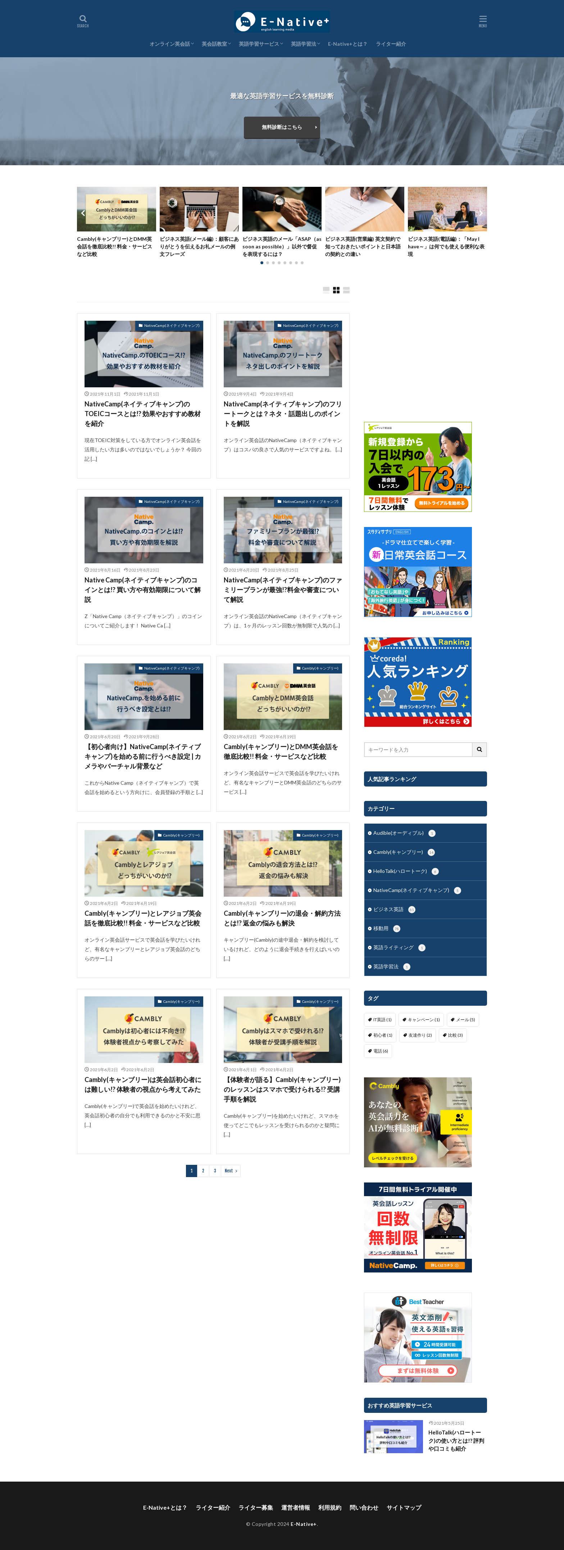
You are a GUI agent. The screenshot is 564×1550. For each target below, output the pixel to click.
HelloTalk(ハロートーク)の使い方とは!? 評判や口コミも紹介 (456, 1440)
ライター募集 (255, 1507)
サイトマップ (404, 1507)
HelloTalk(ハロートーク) (406, 871)
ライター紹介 (391, 44)
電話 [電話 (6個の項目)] (380, 1051)
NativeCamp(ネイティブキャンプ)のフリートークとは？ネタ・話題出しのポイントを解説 (283, 413)
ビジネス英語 (394, 909)
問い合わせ (364, 1507)
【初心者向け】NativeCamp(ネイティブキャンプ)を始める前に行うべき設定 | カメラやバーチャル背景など (143, 756)
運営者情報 (295, 1507)
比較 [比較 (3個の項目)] (455, 1035)
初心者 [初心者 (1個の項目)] (382, 1035)
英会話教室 (214, 44)
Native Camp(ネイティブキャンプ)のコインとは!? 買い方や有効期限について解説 (143, 589)
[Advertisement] (425, 347)
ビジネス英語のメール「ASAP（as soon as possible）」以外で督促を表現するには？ (282, 246)
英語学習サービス (259, 44)
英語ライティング (399, 947)
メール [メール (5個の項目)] (465, 1019)
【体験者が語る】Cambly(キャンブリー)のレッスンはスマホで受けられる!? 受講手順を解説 (282, 1089)
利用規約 (329, 1507)
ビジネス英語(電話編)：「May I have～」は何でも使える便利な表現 (446, 246)
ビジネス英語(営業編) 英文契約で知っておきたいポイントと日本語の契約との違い (363, 246)
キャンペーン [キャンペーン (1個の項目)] (424, 1019)
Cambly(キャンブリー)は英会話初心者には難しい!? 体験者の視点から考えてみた (143, 1084)
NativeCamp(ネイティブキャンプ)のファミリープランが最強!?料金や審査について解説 (283, 589)
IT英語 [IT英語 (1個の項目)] (382, 1019)
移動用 (386, 928)
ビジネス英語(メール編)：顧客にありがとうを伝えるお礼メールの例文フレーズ (199, 246)
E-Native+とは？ (348, 44)
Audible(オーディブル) (404, 833)
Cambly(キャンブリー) (320, 668)
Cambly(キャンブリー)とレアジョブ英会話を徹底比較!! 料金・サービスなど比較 (143, 918)
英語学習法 (303, 44)
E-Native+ (304, 1524)
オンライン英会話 (170, 44)
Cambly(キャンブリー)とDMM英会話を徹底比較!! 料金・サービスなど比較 (114, 246)
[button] (84, 213)
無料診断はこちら (282, 127)
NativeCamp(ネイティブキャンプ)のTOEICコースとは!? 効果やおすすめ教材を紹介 (143, 413)
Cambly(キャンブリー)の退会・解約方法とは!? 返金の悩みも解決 (282, 918)
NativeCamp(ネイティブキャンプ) (172, 325)
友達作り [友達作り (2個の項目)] (420, 1035)
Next (229, 1170)
